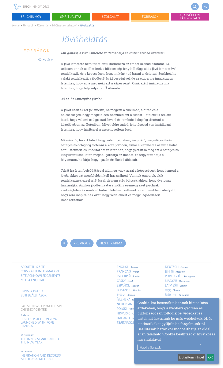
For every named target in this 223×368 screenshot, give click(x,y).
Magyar (177, 281)
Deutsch (176, 267)
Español (128, 285)
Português (180, 276)
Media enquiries (33, 280)
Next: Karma (111, 243)
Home (16, 25)
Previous (81, 243)
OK (210, 357)
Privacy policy (32, 291)
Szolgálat (110, 16)
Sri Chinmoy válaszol (64, 25)
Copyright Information (40, 271)
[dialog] (176, 331)
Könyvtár (42, 25)
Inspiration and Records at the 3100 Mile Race (41, 357)
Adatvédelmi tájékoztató (189, 17)
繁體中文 (177, 294)
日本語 (175, 271)
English (127, 267)
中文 (172, 290)
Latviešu (176, 285)
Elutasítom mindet (191, 357)
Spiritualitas (71, 16)
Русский (128, 276)
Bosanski (129, 290)
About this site (33, 267)
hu (205, 6)
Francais (128, 271)
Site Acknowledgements (40, 275)
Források (150, 16)
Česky (125, 281)
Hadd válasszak (150, 347)
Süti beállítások (33, 295)
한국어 (126, 294)
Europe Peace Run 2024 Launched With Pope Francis (39, 322)
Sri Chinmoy (31, 16)
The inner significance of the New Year (41, 340)
